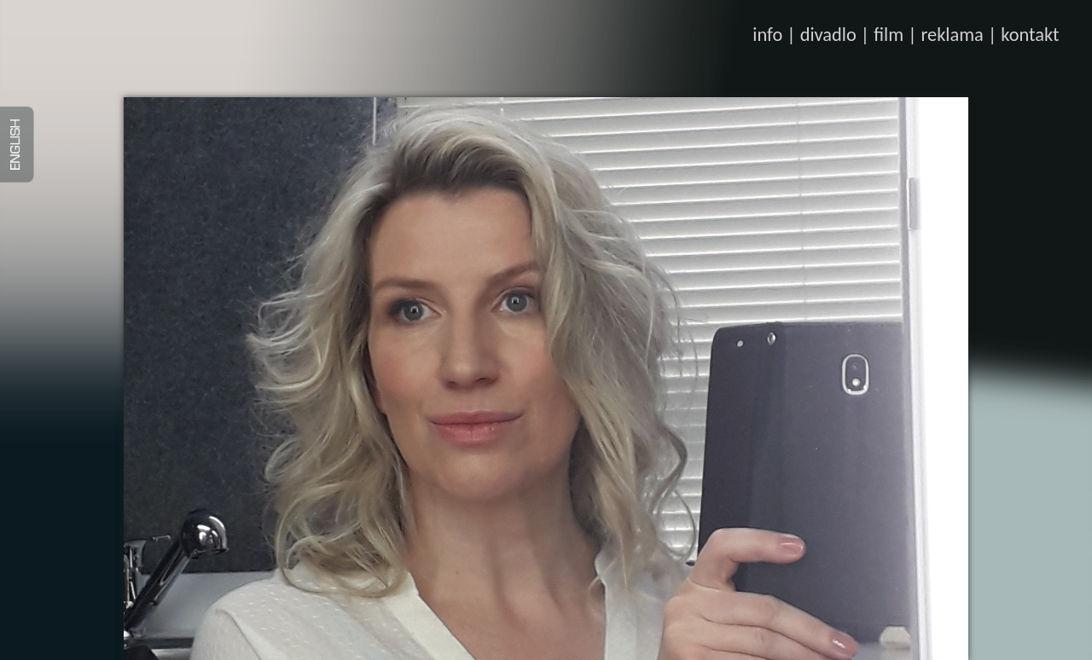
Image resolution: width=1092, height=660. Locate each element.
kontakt (1030, 34)
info (767, 34)
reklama (952, 34)
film (888, 34)
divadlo (828, 34)
